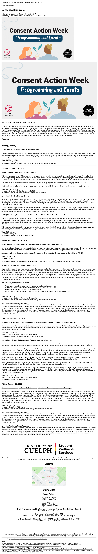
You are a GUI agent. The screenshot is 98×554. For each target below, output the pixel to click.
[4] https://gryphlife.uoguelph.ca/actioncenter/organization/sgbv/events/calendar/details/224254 (41, 543)
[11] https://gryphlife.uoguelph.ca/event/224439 (30, 551)
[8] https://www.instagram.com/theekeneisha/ (78, 549)
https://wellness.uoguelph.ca (33, 2)
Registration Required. (37, 261)
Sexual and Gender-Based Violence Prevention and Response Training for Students (32, 244)
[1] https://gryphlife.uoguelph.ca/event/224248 (14, 543)
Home (3, 5)
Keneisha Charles (84, 345)
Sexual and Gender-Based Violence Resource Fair (20, 149)
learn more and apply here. (54, 364)
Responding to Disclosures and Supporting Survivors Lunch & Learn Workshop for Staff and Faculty (38, 322)
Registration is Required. (38, 193)
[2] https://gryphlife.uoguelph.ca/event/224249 (39, 543)
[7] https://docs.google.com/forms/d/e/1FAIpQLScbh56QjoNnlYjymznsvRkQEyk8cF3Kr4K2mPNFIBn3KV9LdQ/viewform (34, 548)
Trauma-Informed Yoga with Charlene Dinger (18, 172)
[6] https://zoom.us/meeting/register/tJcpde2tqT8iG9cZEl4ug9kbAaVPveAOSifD (31, 546)
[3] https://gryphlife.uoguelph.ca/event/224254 (65, 543)
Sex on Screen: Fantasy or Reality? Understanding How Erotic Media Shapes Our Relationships (36, 388)
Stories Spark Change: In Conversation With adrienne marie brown (26, 340)
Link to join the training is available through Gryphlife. (65, 261)
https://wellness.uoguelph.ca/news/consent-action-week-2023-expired (28, 539)
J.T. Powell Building (49, 497)
